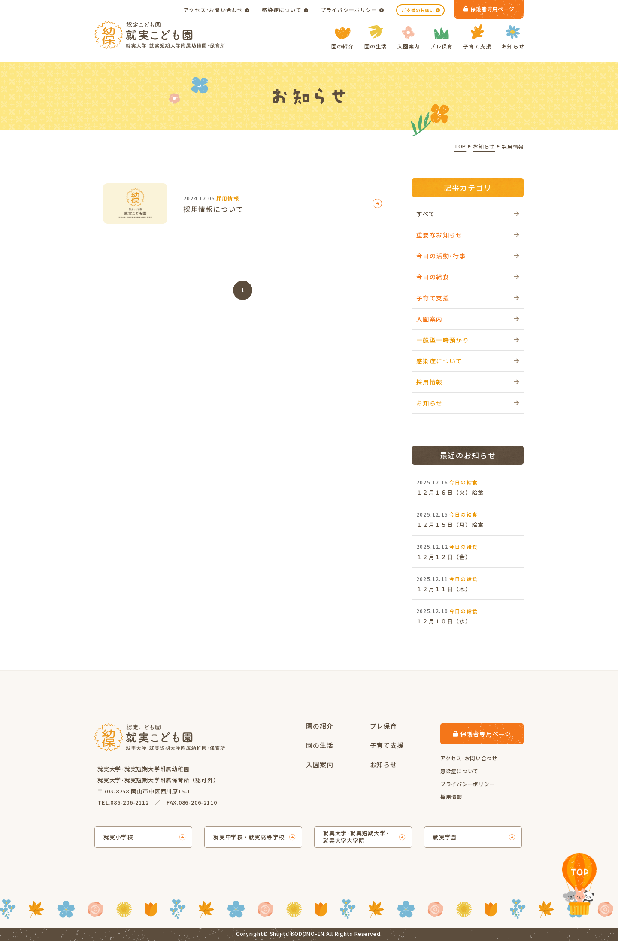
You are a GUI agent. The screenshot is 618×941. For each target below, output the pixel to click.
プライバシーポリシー (349, 9)
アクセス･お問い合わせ (213, 9)
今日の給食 (432, 276)
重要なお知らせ (439, 234)
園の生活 (375, 37)
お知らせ (513, 37)
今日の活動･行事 (441, 255)
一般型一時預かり (442, 340)
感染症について (281, 9)
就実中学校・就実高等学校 (248, 837)
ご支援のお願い (417, 10)
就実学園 (445, 837)
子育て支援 (477, 37)
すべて (425, 213)
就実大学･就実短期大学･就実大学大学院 (356, 836)
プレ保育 (441, 38)
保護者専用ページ (489, 8)
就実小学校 (118, 837)
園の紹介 (342, 38)
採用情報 (429, 382)
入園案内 (408, 38)
